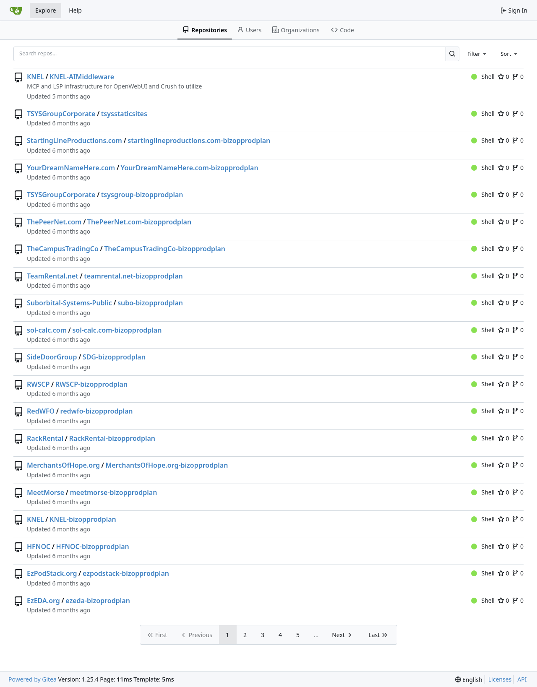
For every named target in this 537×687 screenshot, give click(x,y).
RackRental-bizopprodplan (112, 438)
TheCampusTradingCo (63, 249)
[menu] (468, 680)
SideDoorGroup (52, 357)
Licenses (500, 679)
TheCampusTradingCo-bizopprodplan (164, 249)
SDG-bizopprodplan (114, 357)
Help (75, 10)
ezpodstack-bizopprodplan (126, 573)
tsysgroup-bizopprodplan (142, 194)
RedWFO (41, 411)
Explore (45, 10)
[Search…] (452, 54)
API (522, 679)
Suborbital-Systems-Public (69, 303)
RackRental (45, 438)
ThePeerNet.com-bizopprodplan (139, 222)
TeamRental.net (52, 276)
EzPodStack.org (52, 573)
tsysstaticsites (124, 113)
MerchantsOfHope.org (63, 465)
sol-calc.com (47, 330)
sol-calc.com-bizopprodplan (117, 330)
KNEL (35, 77)
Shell (483, 77)
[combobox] (477, 54)
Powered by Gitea (32, 679)
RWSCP (38, 384)
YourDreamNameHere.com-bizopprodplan (189, 168)
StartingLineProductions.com (74, 140)
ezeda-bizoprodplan (97, 600)
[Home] (16, 10)
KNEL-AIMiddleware (82, 77)
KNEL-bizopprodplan (83, 519)
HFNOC (38, 546)
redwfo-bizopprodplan (96, 411)
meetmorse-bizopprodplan (113, 492)
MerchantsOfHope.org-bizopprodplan (166, 465)
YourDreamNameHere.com (71, 168)
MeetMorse (45, 492)
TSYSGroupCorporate (61, 113)
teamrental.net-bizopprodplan (133, 276)
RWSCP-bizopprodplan (91, 384)
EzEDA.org (43, 600)
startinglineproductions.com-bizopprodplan (199, 140)
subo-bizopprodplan (150, 303)
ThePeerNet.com (54, 222)
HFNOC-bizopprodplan (92, 546)
